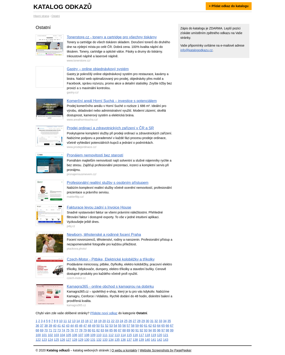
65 (163, 325)
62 (150, 325)
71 (50, 330)
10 (61, 321)
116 (135, 335)
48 (89, 325)
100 (38, 335)
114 (123, 335)
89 (128, 330)
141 (153, 339)
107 (80, 335)
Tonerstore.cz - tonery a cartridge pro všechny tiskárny (112, 37)
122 (38, 339)
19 (100, 321)
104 (62, 335)
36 (37, 325)
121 (165, 335)
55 (120, 325)
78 (81, 330)
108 (86, 335)
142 (159, 339)
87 (120, 330)
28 (139, 321)
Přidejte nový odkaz (103, 313)
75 (67, 330)
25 (126, 321)
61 (146, 325)
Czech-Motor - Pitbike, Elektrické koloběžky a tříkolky (111, 259)
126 (62, 339)
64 (159, 325)
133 (105, 339)
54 (115, 325)
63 (154, 325)
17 (91, 321)
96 (159, 330)
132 (99, 339)
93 (146, 330)
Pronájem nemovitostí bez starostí (95, 155)
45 (76, 325)
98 (167, 330)
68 (37, 330)
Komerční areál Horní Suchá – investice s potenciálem (112, 101)
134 (111, 339)
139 (141, 339)
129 (80, 339)
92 (141, 330)
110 (99, 335)
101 (44, 335)
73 (59, 330)
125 (56, 339)
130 (86, 339)
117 (141, 335)
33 (160, 321)
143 (165, 339)
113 (117, 335)
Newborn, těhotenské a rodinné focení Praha (104, 234)
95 (154, 330)
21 (108, 321)
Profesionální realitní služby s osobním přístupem (108, 183)
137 (129, 339)
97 (163, 330)
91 (137, 330)
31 (152, 321)
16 (87, 321)
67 (172, 325)
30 (147, 321)
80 (89, 330)
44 (72, 325)
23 (117, 321)
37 (41, 325)
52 (107, 325)
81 (94, 330)
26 (130, 321)
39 (50, 325)
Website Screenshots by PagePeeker (165, 350)
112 (111, 335)
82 (98, 330)
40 (55, 325)
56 (124, 325)
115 (129, 335)
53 (111, 325)
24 (121, 321)
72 (55, 330)
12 (69, 321)
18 (95, 321)
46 (81, 325)
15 (82, 321)
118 (147, 335)
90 (132, 330)
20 (104, 321)
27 (134, 321)
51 (102, 325)
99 (172, 330)
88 (124, 330)
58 (132, 325)
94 (150, 330)
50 (98, 325)
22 (113, 321)
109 (92, 335)
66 (167, 325)
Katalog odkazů (62, 6)
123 (44, 339)
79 (85, 330)
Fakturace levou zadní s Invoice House (99, 207)
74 (63, 330)
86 (115, 330)
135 (117, 339)
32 (156, 321)
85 (111, 330)
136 (123, 339)
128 (74, 339)
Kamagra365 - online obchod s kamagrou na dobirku (110, 286)
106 (74, 335)
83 (102, 330)
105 (68, 335)
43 (67, 325)
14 (78, 321)
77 (76, 330)
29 (143, 321)
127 (68, 339)
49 (94, 325)
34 (165, 321)
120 (159, 335)
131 (92, 339)
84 (107, 330)
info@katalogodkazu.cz (196, 50)
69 (41, 330)
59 (137, 325)
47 (85, 325)
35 (169, 321)
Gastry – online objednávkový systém (98, 69)
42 (63, 325)
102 (50, 335)
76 (72, 330)
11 (65, 321)
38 (46, 325)
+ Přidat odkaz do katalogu (228, 6)
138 (135, 339)
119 (153, 335)
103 (56, 335)
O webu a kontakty (124, 350)
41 (59, 325)
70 (46, 330)
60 (141, 325)
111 (105, 335)
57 (128, 325)
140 (147, 339)
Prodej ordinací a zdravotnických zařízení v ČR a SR (110, 128)
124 (50, 339)
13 (74, 321)
